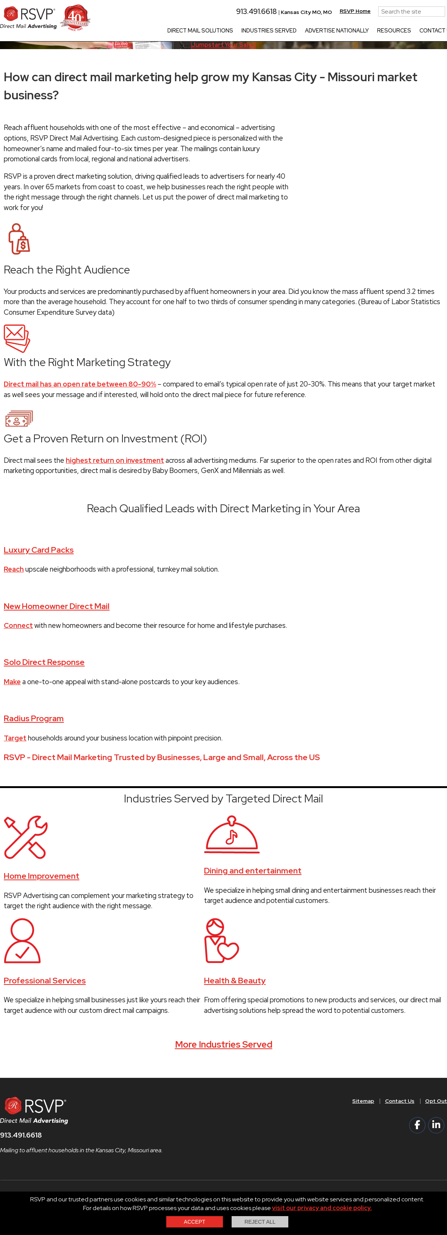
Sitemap (363, 1100)
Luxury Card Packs (39, 549)
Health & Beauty (235, 980)
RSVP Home (365, 11)
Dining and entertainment (253, 870)
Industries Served (279, 31)
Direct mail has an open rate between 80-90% (80, 384)
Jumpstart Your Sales (223, 45)
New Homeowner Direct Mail (57, 606)
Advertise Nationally (347, 31)
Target (15, 738)
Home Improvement (41, 875)
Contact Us (400, 1100)
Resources (404, 31)
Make (12, 681)
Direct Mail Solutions (210, 31)
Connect (18, 625)
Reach (14, 569)
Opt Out (436, 1100)
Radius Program (34, 718)
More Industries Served (223, 1044)
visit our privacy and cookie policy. (322, 1208)
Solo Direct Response (44, 662)
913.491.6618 (263, 11)
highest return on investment (115, 460)
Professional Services (45, 980)
